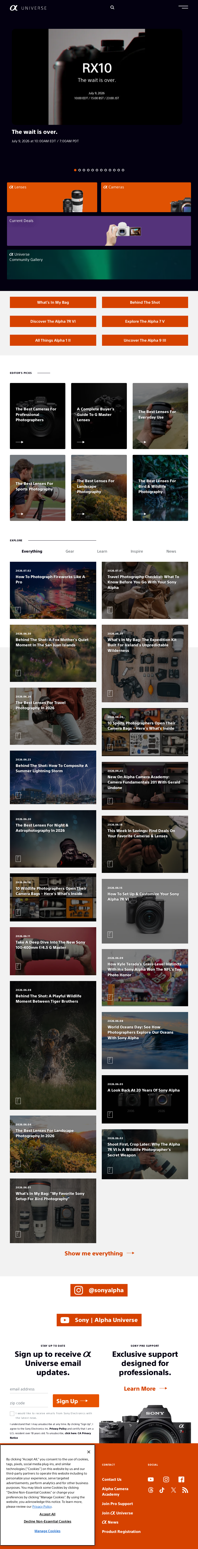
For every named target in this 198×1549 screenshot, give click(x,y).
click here (70, 1433)
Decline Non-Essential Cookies (47, 1521)
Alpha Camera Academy (115, 1491)
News (110, 1521)
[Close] (88, 1452)
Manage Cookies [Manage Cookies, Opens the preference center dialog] (47, 1531)
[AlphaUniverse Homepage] (28, 8)
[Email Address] (29, 1389)
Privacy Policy (58, 1428)
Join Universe (117, 1512)
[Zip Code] (29, 1403)
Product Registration (121, 1531)
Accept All (47, 1514)
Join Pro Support (117, 1503)
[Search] (112, 8)
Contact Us (112, 1479)
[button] (183, 7)
